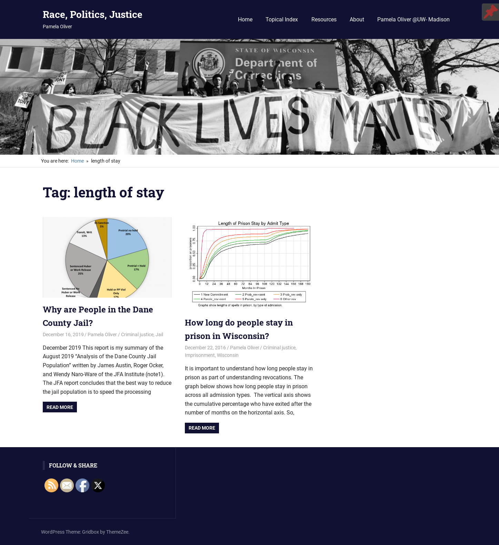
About (357, 19)
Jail (159, 334)
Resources (324, 19)
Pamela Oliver (102, 334)
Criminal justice (137, 334)
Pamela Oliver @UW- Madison (413, 19)
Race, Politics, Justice (92, 14)
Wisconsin (228, 355)
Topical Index (282, 19)
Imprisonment (200, 355)
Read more (60, 407)
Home (245, 19)
